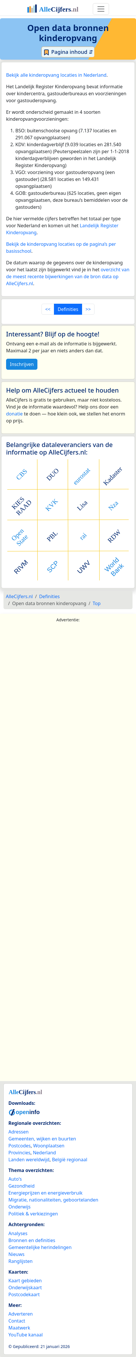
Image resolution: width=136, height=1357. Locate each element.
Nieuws (16, 1254)
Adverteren (20, 1314)
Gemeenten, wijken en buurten (42, 1139)
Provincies (19, 1152)
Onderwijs (19, 1207)
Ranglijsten (20, 1261)
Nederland (44, 1152)
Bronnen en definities (31, 1240)
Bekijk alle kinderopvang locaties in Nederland (56, 75)
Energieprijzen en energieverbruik (45, 1193)
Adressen (18, 1132)
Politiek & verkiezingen (33, 1214)
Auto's (15, 1179)
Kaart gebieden (25, 1280)
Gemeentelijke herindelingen (40, 1247)
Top (96, 603)
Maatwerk (19, 1328)
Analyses (18, 1233)
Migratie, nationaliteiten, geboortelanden (53, 1200)
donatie (14, 414)
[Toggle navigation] (101, 9)
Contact (16, 1321)
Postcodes (19, 1145)
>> (88, 309)
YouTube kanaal (25, 1335)
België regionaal (69, 1159)
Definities (68, 309)
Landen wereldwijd (29, 1159)
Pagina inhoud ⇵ (68, 52)
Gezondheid (21, 1186)
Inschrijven (22, 364)
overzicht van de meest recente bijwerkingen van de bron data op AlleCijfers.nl (67, 276)
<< (47, 309)
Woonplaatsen (48, 1145)
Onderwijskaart (25, 1287)
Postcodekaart (24, 1294)
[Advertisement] (68, 853)
